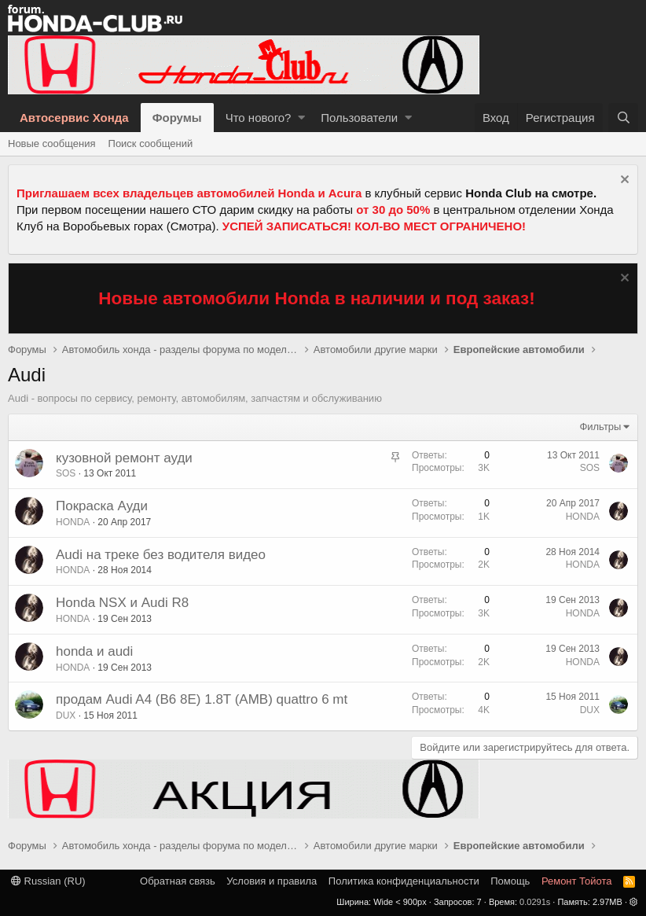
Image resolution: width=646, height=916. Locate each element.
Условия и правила (271, 881)
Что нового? (259, 117)
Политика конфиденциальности (404, 881)
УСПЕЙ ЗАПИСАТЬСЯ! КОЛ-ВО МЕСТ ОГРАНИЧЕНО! (374, 226)
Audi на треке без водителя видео (161, 554)
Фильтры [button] (600, 426)
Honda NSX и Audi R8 (122, 602)
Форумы (177, 117)
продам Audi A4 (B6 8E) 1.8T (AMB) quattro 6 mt (201, 699)
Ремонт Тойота (576, 881)
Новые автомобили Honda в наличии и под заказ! (316, 298)
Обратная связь (177, 881)
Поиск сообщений (150, 143)
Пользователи (359, 117)
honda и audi (94, 651)
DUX (65, 715)
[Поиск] (623, 117)
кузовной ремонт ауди (124, 458)
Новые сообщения (52, 143)
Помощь (510, 881)
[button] (301, 117)
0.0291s (534, 902)
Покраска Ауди (102, 505)
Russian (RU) (48, 881)
